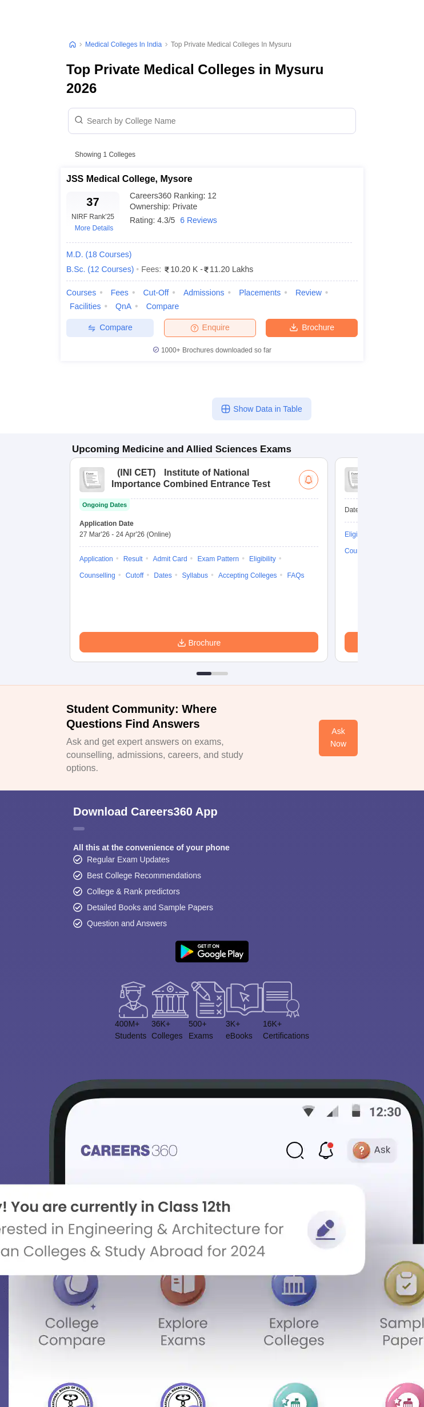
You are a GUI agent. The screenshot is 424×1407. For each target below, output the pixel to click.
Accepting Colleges (247, 575)
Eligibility (262, 558)
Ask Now (338, 737)
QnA (123, 306)
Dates (162, 575)
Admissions (204, 292)
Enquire (210, 327)
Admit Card (170, 558)
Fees (120, 292)
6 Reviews (198, 220)
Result (133, 558)
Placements (260, 292)
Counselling (97, 575)
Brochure (311, 327)
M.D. (98, 254)
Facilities (85, 306)
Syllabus (195, 575)
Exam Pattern (218, 558)
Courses (81, 292)
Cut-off (156, 292)
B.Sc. (100, 269)
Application (96, 558)
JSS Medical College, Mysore (129, 179)
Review (308, 292)
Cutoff (135, 575)
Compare (162, 306)
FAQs (296, 575)
